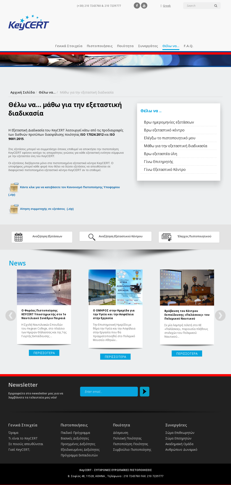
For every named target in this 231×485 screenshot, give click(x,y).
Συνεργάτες (148, 45)
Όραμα (13, 432)
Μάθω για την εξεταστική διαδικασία (175, 145)
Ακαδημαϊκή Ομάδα (179, 444)
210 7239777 (112, 6)
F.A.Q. (188, 45)
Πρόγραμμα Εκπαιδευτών (79, 455)
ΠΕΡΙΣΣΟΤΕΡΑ (44, 353)
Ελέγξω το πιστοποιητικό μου (169, 137)
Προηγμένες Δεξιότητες (78, 444)
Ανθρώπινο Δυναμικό (181, 449)
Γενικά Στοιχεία (68, 45)
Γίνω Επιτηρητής (158, 161)
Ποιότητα (125, 45)
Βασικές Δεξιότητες (75, 438)
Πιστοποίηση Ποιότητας (130, 444)
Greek (167, 6)
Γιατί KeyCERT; (19, 449)
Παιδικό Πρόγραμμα (75, 432)
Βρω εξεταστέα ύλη (160, 153)
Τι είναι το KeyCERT (23, 438)
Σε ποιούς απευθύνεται (25, 444)
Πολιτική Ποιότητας (127, 438)
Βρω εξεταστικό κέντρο (164, 130)
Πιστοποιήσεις (100, 45)
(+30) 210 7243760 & (90, 6)
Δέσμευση (120, 432)
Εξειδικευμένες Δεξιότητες (80, 449)
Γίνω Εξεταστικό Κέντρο (165, 169)
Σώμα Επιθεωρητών (179, 432)
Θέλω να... (170, 45)
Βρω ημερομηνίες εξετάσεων (169, 122)
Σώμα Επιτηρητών (178, 438)
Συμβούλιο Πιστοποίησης (132, 449)
